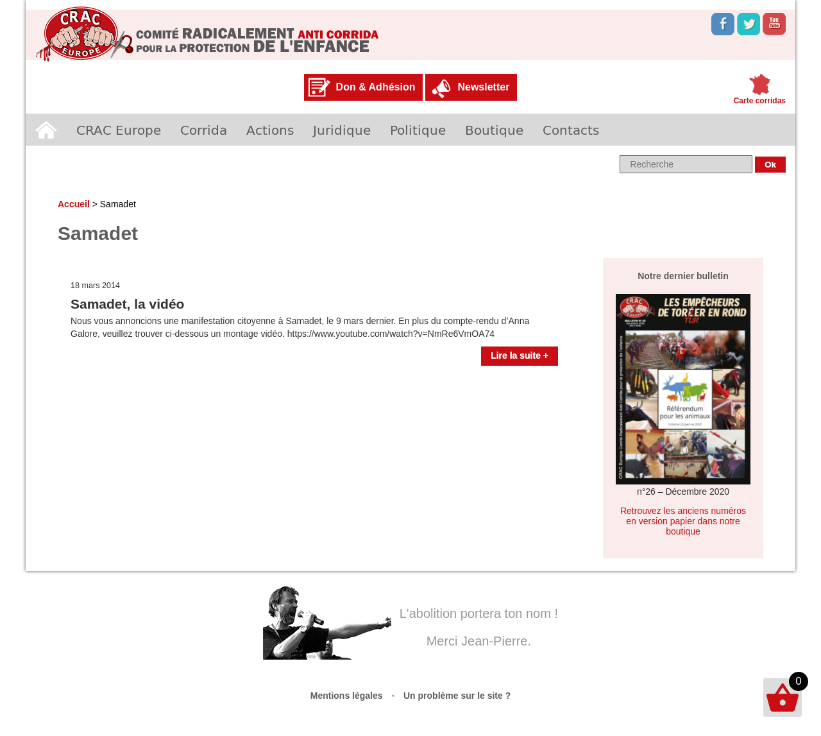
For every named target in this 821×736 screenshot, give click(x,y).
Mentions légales (346, 695)
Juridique (342, 129)
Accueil (46, 130)
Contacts (571, 129)
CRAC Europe (118, 129)
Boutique (494, 129)
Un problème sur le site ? (457, 695)
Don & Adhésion (376, 86)
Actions (270, 129)
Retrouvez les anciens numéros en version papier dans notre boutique (683, 521)
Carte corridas (760, 100)
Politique (418, 129)
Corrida (203, 129)
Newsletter (483, 86)
